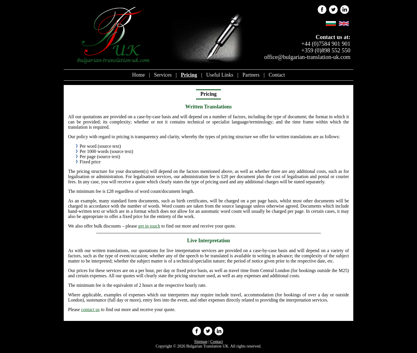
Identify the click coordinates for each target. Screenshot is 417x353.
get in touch (149, 225)
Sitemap (200, 341)
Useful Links (219, 75)
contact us (90, 309)
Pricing (189, 75)
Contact (277, 75)
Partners (250, 75)
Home (138, 75)
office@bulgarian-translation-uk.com (307, 57)
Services (163, 75)
